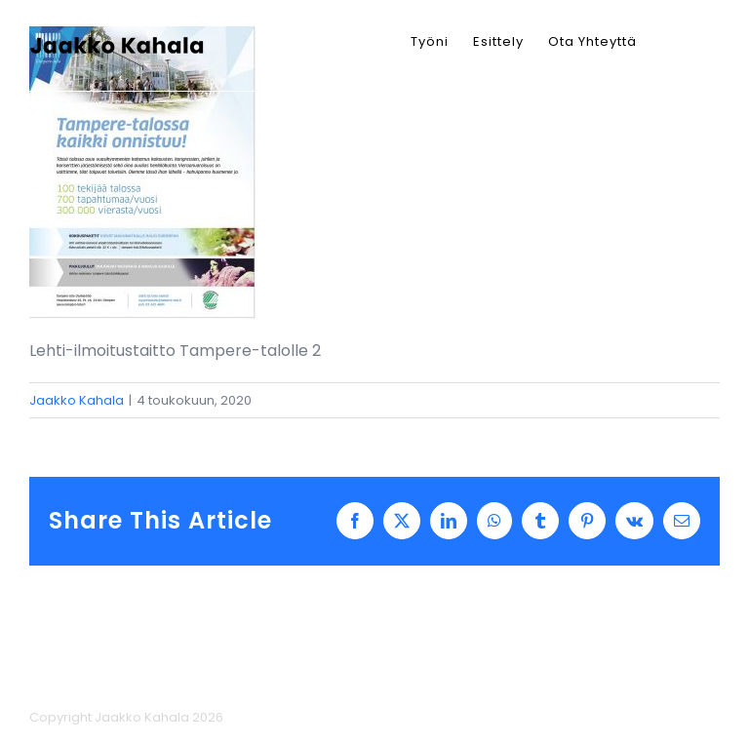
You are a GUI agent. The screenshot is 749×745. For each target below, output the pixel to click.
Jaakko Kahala (76, 400)
